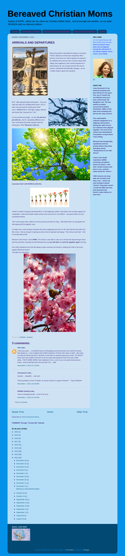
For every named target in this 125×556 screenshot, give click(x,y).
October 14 (20, 496)
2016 (16, 445)
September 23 (21, 503)
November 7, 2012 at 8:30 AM (28, 384)
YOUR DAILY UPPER (31, 32)
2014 (16, 451)
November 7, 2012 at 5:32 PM (28, 397)
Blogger (86, 550)
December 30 (21, 460)
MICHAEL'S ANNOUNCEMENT (57, 32)
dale (19, 348)
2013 (16, 454)
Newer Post (18, 412)
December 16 (21, 467)
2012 (16, 458)
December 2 (21, 473)
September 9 (21, 509)
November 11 (21, 483)
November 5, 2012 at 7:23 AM (28, 365)
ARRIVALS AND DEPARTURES (27, 489)
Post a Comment (21, 402)
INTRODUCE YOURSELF (84, 32)
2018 (16, 438)
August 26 (20, 515)
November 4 (21, 486)
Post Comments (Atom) (30, 417)
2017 (16, 441)
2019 (16, 435)
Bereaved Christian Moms (60, 13)
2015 (16, 448)
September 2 (21, 512)
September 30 (21, 499)
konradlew (70, 550)
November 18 (21, 480)
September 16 (21, 506)
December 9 (21, 470)
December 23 (21, 464)
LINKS (102, 32)
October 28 (20, 493)
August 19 (20, 519)
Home (50, 412)
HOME (15, 32)
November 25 (21, 476)
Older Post (82, 412)
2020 (16, 432)
